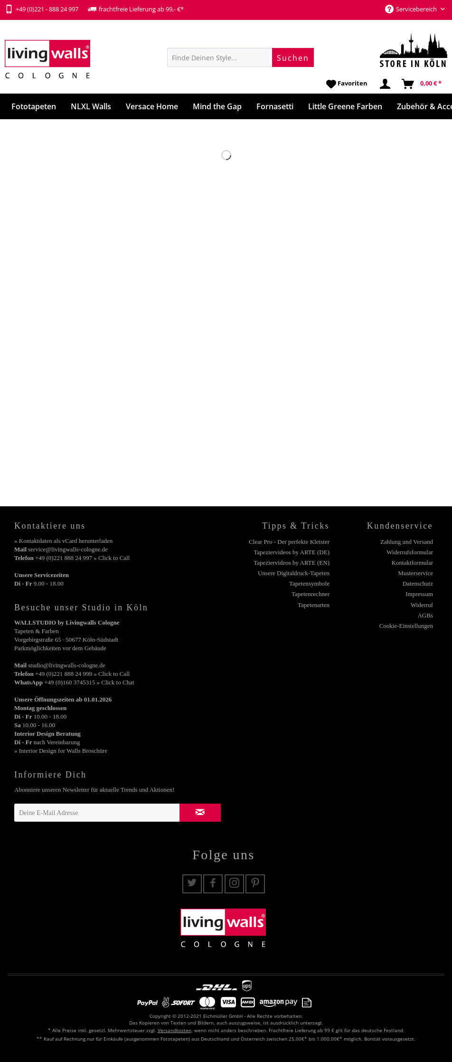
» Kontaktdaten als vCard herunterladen (63, 540)
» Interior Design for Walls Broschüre (60, 750)
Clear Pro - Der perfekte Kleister (289, 541)
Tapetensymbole (309, 583)
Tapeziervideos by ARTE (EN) (292, 562)
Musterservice (415, 573)
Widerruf (422, 604)
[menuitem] (240, 57)
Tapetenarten (314, 604)
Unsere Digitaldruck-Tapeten (294, 573)
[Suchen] (293, 57)
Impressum (419, 593)
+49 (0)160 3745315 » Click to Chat (89, 682)
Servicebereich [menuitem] (411, 9)
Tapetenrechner (311, 593)
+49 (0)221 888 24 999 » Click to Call (82, 673)
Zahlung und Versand (406, 541)
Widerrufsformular (409, 552)
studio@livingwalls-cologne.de (66, 665)
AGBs (425, 615)
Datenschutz (418, 583)
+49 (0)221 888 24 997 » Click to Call (82, 557)
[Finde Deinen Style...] (240, 57)
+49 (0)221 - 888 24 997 (41, 9)
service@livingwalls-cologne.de (68, 549)
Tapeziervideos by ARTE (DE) (292, 552)
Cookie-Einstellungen (406, 625)
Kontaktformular (412, 562)
